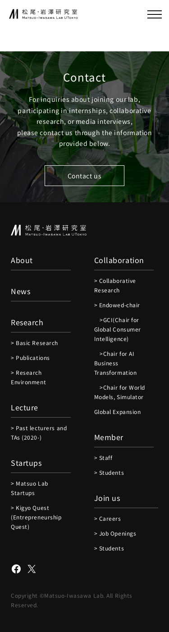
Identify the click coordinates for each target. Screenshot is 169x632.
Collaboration (119, 260)
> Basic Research (34, 342)
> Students (109, 472)
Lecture (24, 407)
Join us (107, 497)
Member (108, 437)
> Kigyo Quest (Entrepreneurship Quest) (36, 517)
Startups (26, 462)
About (22, 260)
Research (27, 322)
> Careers (107, 518)
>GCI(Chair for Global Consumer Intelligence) (117, 329)
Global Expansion (117, 411)
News (20, 291)
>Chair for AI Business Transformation (115, 363)
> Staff (103, 457)
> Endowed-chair (117, 305)
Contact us (85, 175)
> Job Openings (115, 533)
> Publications (30, 357)
